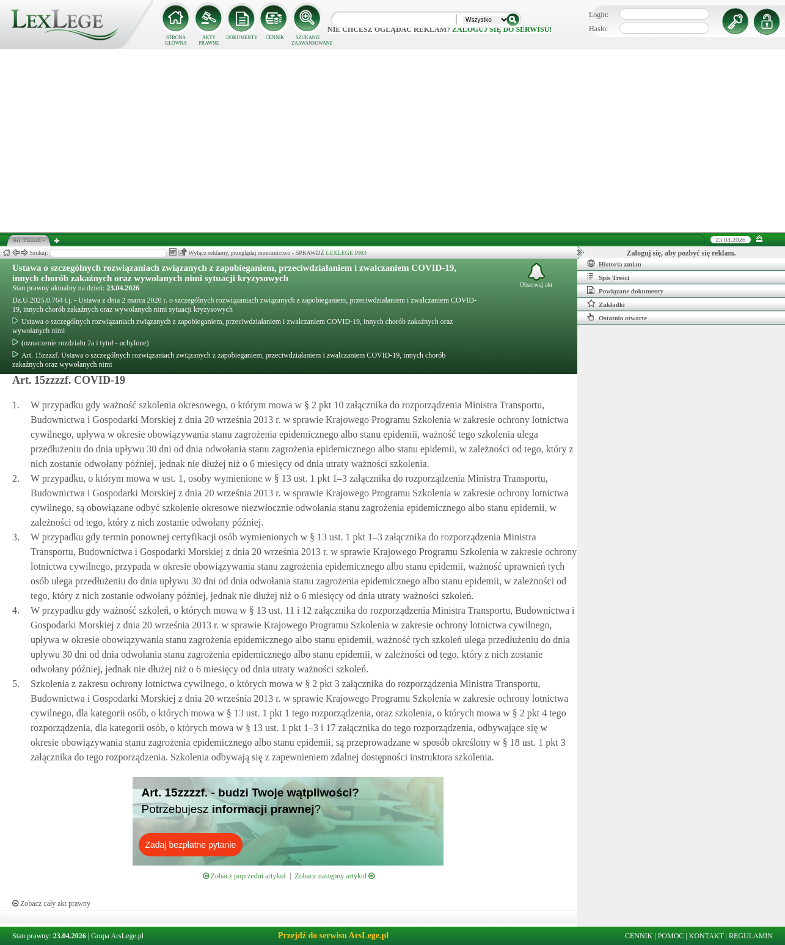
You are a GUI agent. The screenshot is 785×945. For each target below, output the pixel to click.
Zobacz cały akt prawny (51, 903)
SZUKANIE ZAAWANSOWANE (307, 40)
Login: (598, 14)
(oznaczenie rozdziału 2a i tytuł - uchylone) (80, 343)
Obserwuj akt (536, 275)
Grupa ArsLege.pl (117, 936)
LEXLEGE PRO (346, 252)
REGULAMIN (751, 936)
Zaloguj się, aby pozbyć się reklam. (681, 253)
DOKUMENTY (242, 37)
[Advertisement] (392, 140)
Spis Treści (608, 277)
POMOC (671, 936)
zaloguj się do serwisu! (502, 29)
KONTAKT (706, 936)
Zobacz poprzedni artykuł (244, 876)
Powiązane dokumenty (625, 290)
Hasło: (598, 28)
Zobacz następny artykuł (334, 876)
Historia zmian (614, 263)
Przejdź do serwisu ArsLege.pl (333, 935)
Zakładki (606, 304)
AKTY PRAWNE (209, 40)
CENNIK (275, 37)
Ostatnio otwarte (617, 317)
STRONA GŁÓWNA (176, 40)
